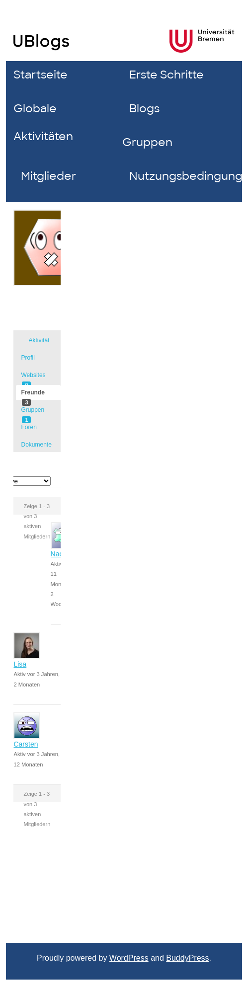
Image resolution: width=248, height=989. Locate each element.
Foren (28, 427)
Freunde (32, 394)
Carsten (25, 744)
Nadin (60, 554)
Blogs (144, 108)
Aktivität (38, 340)
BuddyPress (187, 958)
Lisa (19, 664)
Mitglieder (48, 176)
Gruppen (147, 142)
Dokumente (36, 444)
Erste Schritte (166, 75)
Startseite (40, 75)
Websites (33, 377)
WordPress (129, 958)
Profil (27, 357)
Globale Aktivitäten (43, 122)
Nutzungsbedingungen (179, 176)
